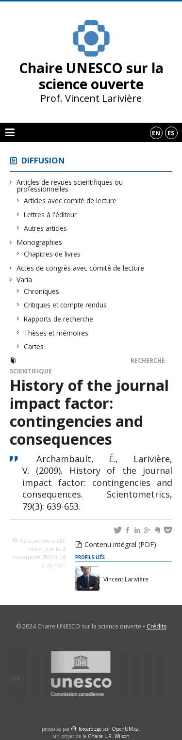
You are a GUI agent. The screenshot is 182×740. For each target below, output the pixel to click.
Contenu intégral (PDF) (120, 544)
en (156, 133)
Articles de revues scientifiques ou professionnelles (70, 185)
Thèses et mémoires (56, 333)
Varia (24, 279)
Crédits (156, 626)
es (171, 133)
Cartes (34, 346)
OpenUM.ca (125, 728)
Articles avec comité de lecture (70, 200)
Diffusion (43, 160)
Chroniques (41, 291)
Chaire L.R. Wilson (109, 736)
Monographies (39, 242)
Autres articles (45, 228)
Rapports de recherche (58, 318)
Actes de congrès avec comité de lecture (80, 268)
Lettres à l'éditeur (50, 214)
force (90, 728)
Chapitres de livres (52, 253)
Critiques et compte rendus (65, 304)
